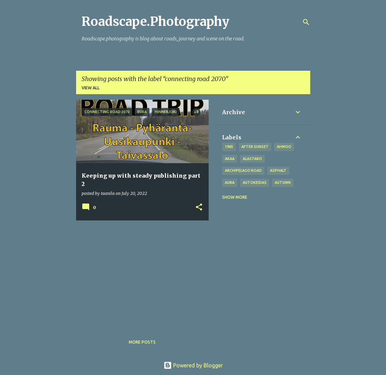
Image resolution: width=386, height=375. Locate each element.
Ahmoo (284, 147)
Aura (229, 182)
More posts (142, 342)
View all (91, 88)
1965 (229, 147)
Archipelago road (243, 170)
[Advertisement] (140, 274)
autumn (283, 182)
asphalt (278, 170)
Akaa (229, 159)
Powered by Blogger (193, 365)
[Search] (306, 22)
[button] (199, 207)
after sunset (255, 147)
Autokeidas (255, 182)
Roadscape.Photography (155, 21)
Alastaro (252, 159)
